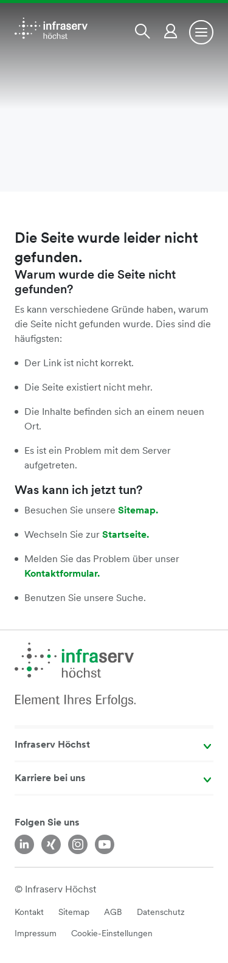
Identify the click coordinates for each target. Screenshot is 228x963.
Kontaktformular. (62, 573)
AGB (113, 912)
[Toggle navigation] (201, 32)
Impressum (36, 933)
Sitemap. (138, 510)
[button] (145, 31)
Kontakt (29, 912)
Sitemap (73, 912)
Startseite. (125, 534)
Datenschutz (161, 912)
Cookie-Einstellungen (112, 933)
